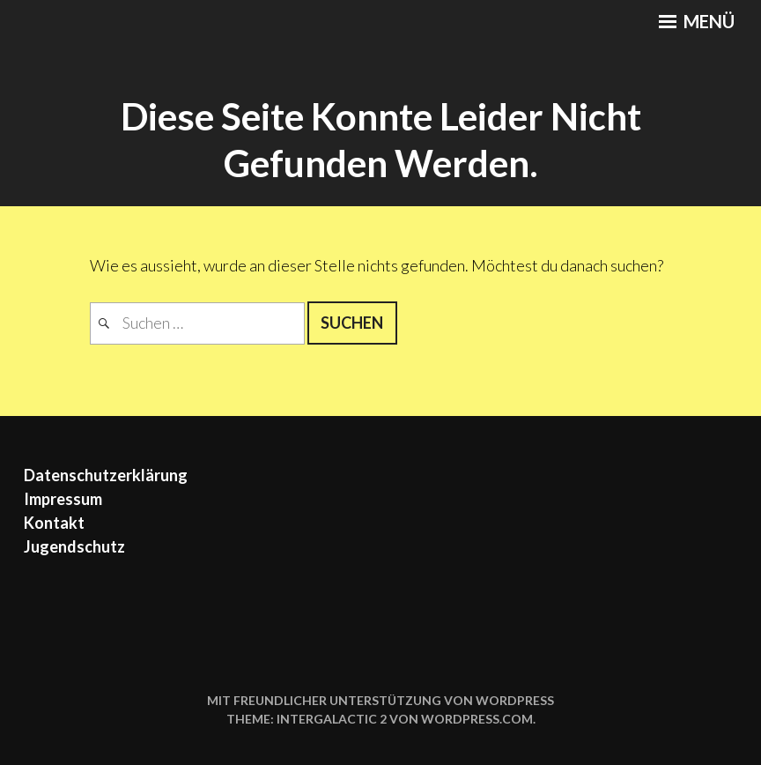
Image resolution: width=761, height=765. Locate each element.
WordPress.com (477, 718)
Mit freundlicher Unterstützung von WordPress (380, 700)
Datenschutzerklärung (106, 475)
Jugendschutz (74, 546)
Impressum (63, 499)
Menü (697, 21)
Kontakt (54, 522)
